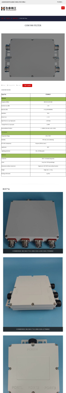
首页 (2, 18)
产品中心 (8, 18)
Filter (3, 85)
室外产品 (15, 18)
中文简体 (60, 2)
